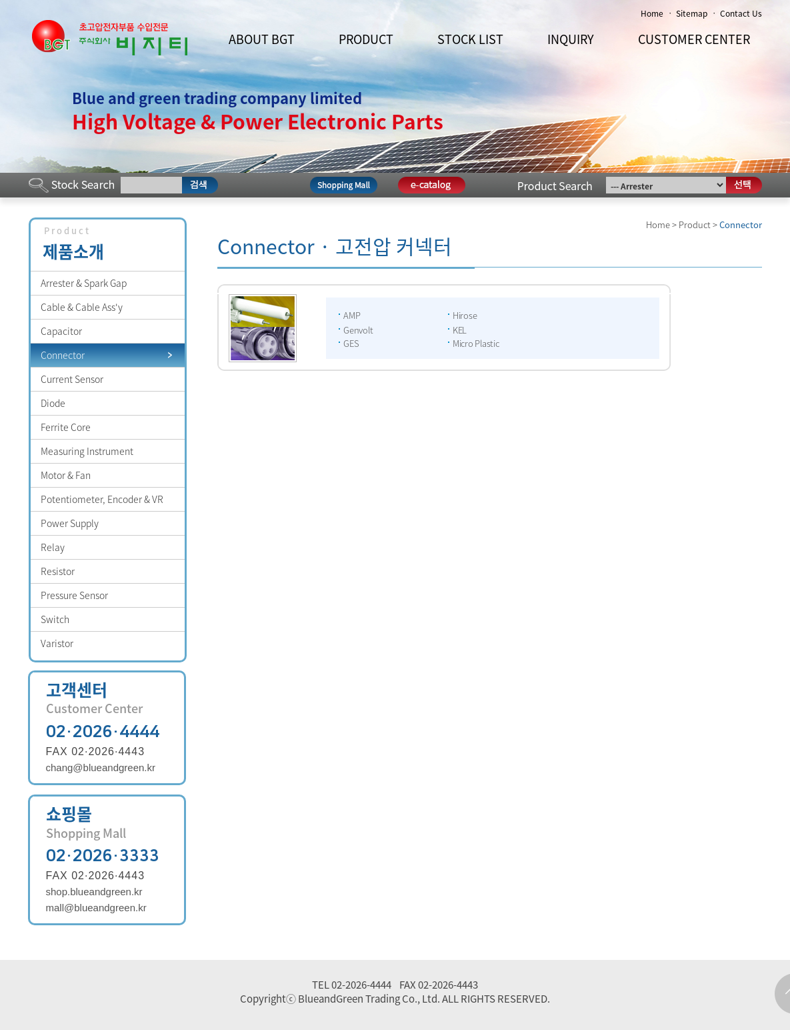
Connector (63, 355)
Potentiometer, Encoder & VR (102, 499)
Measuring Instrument (87, 451)
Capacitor (61, 331)
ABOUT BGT (262, 39)
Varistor (57, 643)
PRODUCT (366, 39)
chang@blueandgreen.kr (101, 767)
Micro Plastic (476, 343)
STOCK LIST (470, 39)
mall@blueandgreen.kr (96, 907)
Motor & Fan (66, 475)
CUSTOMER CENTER (694, 39)
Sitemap (691, 13)
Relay (53, 547)
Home (652, 13)
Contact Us (741, 13)
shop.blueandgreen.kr (94, 891)
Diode (53, 403)
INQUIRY (570, 39)
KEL (460, 330)
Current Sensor (72, 379)
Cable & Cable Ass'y (82, 307)
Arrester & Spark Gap (84, 283)
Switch (55, 619)
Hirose (465, 315)
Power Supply (70, 523)
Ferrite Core (66, 427)
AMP (351, 315)
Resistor (58, 571)
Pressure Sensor (74, 595)
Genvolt (358, 330)
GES (351, 343)
